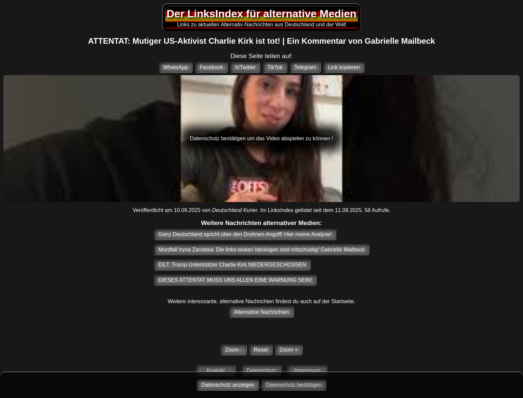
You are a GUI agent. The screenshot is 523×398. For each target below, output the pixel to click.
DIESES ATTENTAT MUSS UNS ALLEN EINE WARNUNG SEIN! (235, 280)
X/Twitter (245, 67)
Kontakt (216, 370)
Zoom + (289, 350)
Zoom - (233, 350)
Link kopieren (344, 67)
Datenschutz (262, 370)
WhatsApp (175, 67)
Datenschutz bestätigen (294, 385)
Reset (261, 350)
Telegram (305, 67)
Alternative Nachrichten (261, 312)
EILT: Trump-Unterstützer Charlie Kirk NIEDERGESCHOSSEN (232, 264)
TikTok (275, 67)
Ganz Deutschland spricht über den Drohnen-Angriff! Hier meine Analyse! (245, 234)
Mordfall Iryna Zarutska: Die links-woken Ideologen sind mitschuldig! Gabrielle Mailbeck (261, 249)
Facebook (211, 67)
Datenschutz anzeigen (227, 385)
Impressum (307, 370)
